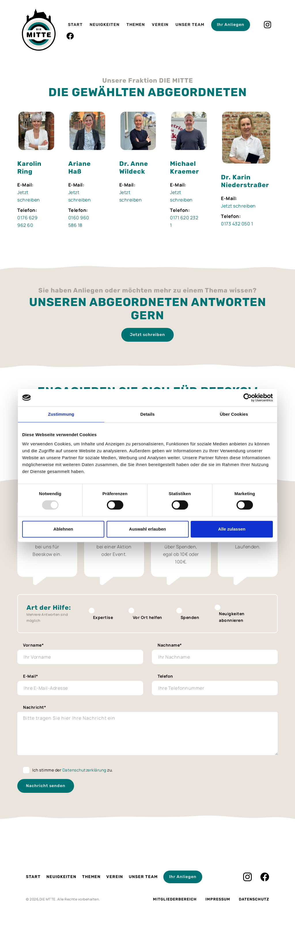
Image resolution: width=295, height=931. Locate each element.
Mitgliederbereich (175, 899)
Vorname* (33, 645)
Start (75, 24)
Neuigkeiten (105, 24)
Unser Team (189, 24)
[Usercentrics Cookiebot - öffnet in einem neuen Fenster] (247, 397)
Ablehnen (63, 529)
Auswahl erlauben (147, 529)
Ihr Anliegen (230, 24)
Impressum (217, 899)
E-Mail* (30, 676)
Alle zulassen (231, 529)
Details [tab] (147, 414)
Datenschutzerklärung (84, 770)
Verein (160, 24)
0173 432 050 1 (237, 224)
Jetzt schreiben (238, 206)
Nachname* (170, 645)
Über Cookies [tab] (234, 414)
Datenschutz (254, 899)
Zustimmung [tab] (61, 414)
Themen (135, 24)
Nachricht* (34, 707)
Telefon (165, 676)
